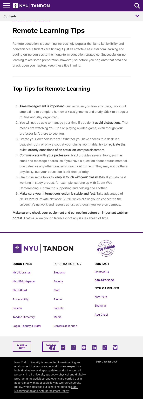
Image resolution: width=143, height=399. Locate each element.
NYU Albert (20, 290)
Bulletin (17, 308)
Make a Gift (22, 346)
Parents (58, 308)
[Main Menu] (6, 6)
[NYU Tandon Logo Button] (72, 252)
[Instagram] (73, 347)
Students (59, 272)
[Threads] (63, 347)
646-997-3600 (104, 280)
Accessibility (21, 299)
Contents (10, 16)
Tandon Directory (24, 317)
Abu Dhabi (101, 314)
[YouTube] (84, 347)
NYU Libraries (21, 272)
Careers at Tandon (65, 326)
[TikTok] (105, 347)
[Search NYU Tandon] (137, 6)
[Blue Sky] (115, 347)
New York (101, 296)
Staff (57, 290)
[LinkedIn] (94, 347)
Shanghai (100, 305)
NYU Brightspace (24, 281)
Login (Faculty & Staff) (27, 326)
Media (58, 317)
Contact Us (102, 272)
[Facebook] (53, 347)
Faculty (58, 281)
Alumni (58, 299)
